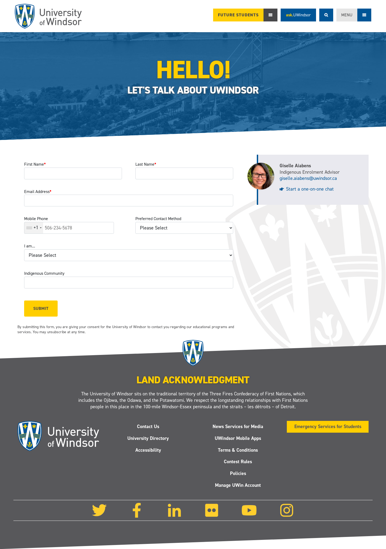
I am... (29, 246)
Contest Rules (238, 462)
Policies (238, 473)
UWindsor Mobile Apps (238, 438)
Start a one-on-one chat (310, 189)
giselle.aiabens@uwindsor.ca (308, 178)
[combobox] (33, 227)
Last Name (145, 164)
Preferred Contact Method (158, 218)
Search (326, 15)
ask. (298, 15)
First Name (35, 164)
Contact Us (148, 426)
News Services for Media (238, 426)
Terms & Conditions (238, 450)
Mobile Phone (36, 218)
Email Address (37, 191)
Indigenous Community (44, 273)
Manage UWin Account (238, 485)
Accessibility (148, 450)
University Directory (148, 438)
